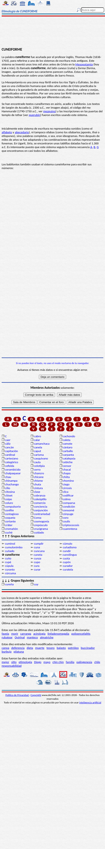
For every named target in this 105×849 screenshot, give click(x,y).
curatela (68, 569)
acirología (39, 634)
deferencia (18, 648)
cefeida (9, 466)
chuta (37, 484)
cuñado (9, 551)
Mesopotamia (84, 64)
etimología (25, 662)
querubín (34, 115)
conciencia (40, 506)
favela (5, 634)
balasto (61, 648)
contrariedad (42, 514)
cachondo (69, 436)
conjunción (41, 510)
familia (70, 662)
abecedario (22, 132)
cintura (38, 488)
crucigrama (41, 529)
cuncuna (39, 551)
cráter (8, 525)
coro (65, 518)
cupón (67, 562)
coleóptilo (40, 499)
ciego (66, 484)
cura (36, 566)
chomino (68, 480)
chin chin (58, 662)
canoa (5, 648)
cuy (36, 584)
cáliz (7, 443)
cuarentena (70, 529)
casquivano (41, 458)
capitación (11, 451)
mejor (5, 662)
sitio (14, 662)
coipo (8, 499)
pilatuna (19, 651)
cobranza (39, 495)
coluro (9, 503)
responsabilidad (11, 666)
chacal (67, 469)
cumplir (38, 543)
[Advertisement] (52, 32)
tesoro (51, 648)
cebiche (68, 462)
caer (7, 440)
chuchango (12, 484)
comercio (39, 503)
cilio (7, 488)
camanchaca (41, 443)
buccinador (88, 648)
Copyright (36, 695)
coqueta (10, 518)
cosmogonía (41, 521)
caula (37, 462)
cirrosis (67, 488)
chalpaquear (13, 473)
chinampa (11, 480)
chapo (66, 473)
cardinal (10, 455)
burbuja (7, 651)
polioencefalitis (80, 634)
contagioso (12, 514)
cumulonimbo (14, 547)
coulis (66, 521)
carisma (39, 455)
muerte (39, 648)
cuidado (39, 532)
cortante (10, 521)
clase (37, 492)
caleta (66, 440)
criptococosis (71, 525)
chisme (38, 480)
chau (8, 477)
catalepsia (69, 458)
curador (68, 566)
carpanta (68, 455)
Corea (37, 518)
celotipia (39, 466)
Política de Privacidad (17, 695)
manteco (32, 637)
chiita (66, 477)
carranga (25, 634)
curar (37, 569)
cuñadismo (69, 547)
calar (37, 440)
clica (65, 492)
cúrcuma (10, 573)
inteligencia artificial (90, 702)
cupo (37, 562)
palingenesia (84, 662)
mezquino (49, 111)
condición (69, 506)
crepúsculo (41, 525)
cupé (8, 562)
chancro (39, 473)
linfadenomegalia (58, 634)
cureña (9, 584)
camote (67, 443)
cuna (37, 547)
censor (67, 466)
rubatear (7, 637)
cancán (9, 447)
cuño (8, 558)
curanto (10, 569)
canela (38, 447)
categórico (11, 462)
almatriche (46, 637)
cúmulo (67, 543)
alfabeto (7, 132)
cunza (37, 558)
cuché (8, 532)
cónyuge (68, 514)
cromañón (11, 529)
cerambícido (12, 469)
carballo (68, 451)
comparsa (69, 503)
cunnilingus (70, 555)
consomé (68, 510)
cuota (66, 558)
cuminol (10, 543)
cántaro (67, 447)
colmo (66, 499)
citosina (10, 492)
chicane (38, 477)
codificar (68, 495)
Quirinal (20, 637)
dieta (30, 648)
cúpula (9, 566)
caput (37, 451)
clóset (8, 495)
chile (97, 662)
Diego (37, 662)
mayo (46, 662)
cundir (67, 551)
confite (9, 510)
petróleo (73, 648)
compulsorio (13, 506)
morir (14, 634)
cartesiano (11, 458)
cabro (37, 436)
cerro (37, 469)
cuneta (38, 555)
